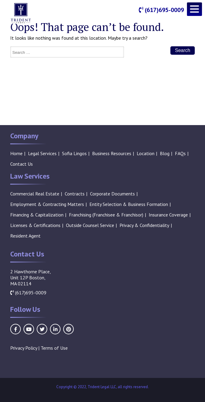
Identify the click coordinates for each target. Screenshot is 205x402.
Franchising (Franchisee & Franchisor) (106, 215)
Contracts (75, 194)
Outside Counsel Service (90, 225)
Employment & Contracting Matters (47, 204)
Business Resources (111, 153)
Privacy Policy (23, 348)
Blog (164, 153)
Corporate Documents (112, 194)
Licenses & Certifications (35, 225)
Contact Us (21, 164)
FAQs (180, 153)
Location (145, 153)
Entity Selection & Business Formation (128, 204)
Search (182, 50)
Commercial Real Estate (34, 194)
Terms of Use (54, 348)
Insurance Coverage (168, 215)
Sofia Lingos (74, 153)
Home (16, 153)
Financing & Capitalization (37, 215)
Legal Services (42, 153)
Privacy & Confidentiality (144, 225)
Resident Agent (25, 236)
